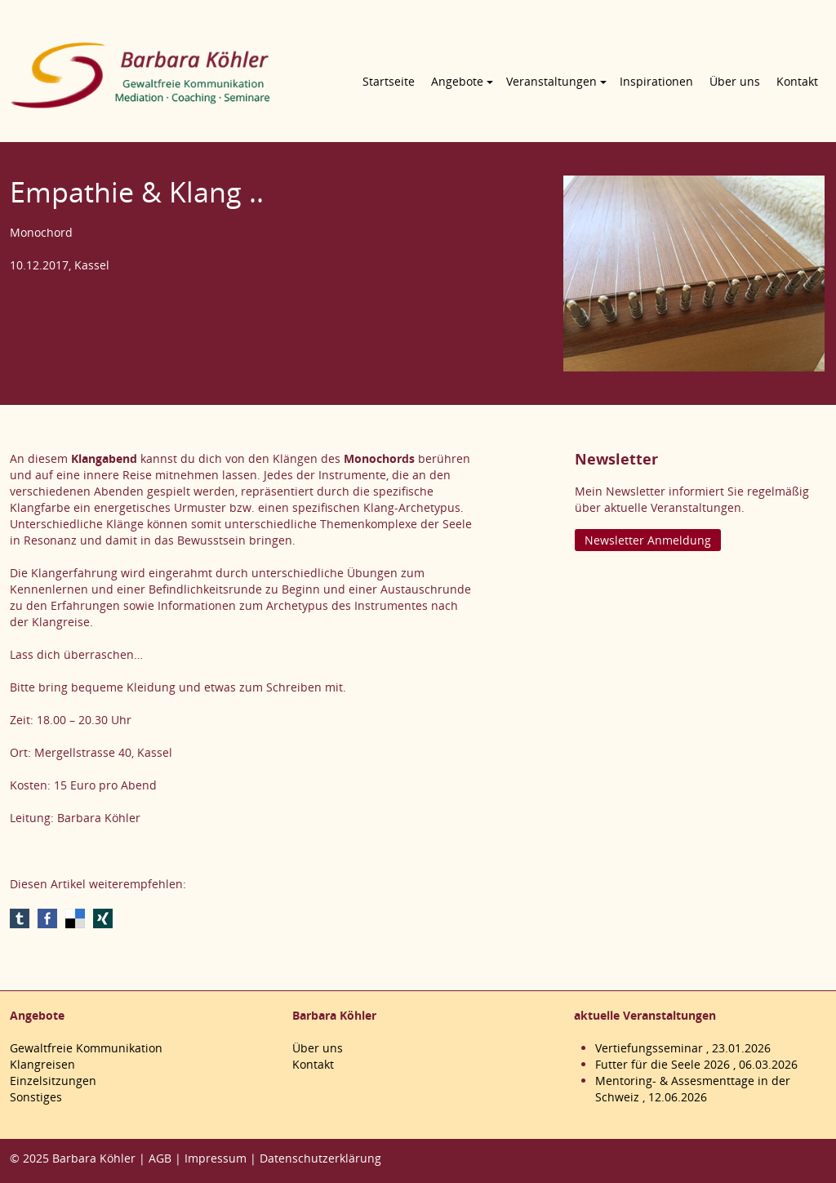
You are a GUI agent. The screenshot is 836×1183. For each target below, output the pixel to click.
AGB (160, 1158)
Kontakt (797, 81)
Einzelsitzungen (53, 1080)
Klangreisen (42, 1064)
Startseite (388, 81)
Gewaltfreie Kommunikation (86, 1048)
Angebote (457, 81)
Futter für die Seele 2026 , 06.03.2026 (696, 1064)
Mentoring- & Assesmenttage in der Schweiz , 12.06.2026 (692, 1089)
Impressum (216, 1158)
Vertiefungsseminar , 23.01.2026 (683, 1048)
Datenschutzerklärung (320, 1158)
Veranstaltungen (551, 81)
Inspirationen (656, 81)
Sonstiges (36, 1097)
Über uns (734, 81)
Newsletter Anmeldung (648, 540)
